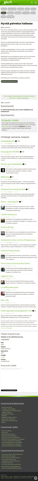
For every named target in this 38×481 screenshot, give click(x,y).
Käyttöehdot (16, 476)
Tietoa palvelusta (5, 476)
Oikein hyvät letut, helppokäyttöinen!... (11, 466)
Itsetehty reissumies (7, 407)
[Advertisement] (19, 89)
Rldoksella (4, 415)
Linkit (3, 17)
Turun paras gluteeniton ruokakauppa (11, 441)
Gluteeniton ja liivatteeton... (9, 434)
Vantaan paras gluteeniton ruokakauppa (12, 442)
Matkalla (18, 13)
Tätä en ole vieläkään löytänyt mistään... (12, 468)
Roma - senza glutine (10, 201)
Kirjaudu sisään (10, 120)
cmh (8, 313)
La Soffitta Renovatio (9, 287)
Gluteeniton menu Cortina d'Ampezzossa (18, 240)
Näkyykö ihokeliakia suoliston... (9, 417)
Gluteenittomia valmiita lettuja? (10, 420)
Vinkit (3, 13)
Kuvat (33, 13)
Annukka (9, 204)
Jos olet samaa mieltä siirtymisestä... (11, 457)
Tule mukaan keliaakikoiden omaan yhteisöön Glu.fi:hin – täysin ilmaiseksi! (19, 97)
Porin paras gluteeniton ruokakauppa (11, 444)
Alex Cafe (5, 300)
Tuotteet (26, 13)
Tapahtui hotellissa (6, 412)
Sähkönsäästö (17, 478)
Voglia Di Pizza (7, 276)
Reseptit (10, 13)
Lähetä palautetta (9, 478)
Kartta (33, 9)
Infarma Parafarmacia (10, 250)
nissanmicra (10, 192)
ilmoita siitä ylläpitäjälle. (6, 328)
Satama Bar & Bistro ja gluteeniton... (11, 437)
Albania (3, 422)
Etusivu (3, 9)
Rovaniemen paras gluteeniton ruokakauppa (13, 439)
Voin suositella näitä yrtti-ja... (9, 459)
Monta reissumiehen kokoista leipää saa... (12, 454)
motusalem (9, 179)
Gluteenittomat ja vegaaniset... (9, 436)
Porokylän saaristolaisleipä (8, 409)
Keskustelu (12, 9)
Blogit (27, 9)
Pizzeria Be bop (7, 227)
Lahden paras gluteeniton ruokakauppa (12, 446)
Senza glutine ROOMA (10, 151)
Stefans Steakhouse (7, 431)
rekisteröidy (5, 126)
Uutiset (11, 476)
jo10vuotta (9, 143)
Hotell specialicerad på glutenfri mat (16, 310)
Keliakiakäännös (8, 141)
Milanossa (5, 177)
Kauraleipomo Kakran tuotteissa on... (11, 461)
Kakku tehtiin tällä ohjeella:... (9, 456)
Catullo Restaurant (9, 214)
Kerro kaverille (23, 476)
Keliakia (20, 9)
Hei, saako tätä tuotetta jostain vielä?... (12, 464)
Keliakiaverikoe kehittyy (8, 414)
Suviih (8, 154)
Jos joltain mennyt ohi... (8, 462)
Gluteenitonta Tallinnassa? (8, 419)
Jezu (8, 166)
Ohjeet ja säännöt (31, 476)
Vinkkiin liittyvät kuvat (9, 81)
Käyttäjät (10, 17)
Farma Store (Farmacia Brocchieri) (15, 263)
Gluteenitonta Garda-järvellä (13, 189)
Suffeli (3, 357)
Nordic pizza (5, 432)
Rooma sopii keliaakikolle (11, 164)
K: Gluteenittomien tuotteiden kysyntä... (12, 410)
